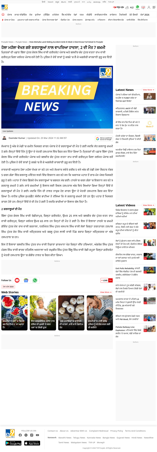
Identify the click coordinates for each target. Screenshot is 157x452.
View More (105, 292)
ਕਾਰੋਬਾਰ (113, 14)
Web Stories (10, 292)
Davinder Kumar (17, 138)
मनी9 (104, 2)
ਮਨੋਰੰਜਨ (55, 14)
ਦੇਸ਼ (30, 14)
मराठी (70, 2)
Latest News (125, 90)
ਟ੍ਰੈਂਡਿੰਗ (46, 14)
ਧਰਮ (82, 14)
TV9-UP (111, 2)
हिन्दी (44, 2)
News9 (50, 2)
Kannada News (94, 437)
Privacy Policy (116, 430)
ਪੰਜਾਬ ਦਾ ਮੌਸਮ (9, 20)
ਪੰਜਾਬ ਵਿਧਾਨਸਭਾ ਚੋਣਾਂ (50, 20)
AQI (132, 7)
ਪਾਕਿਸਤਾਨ (101, 20)
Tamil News (63, 442)
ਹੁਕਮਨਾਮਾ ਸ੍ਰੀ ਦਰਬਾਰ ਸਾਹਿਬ (28, 20)
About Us (64, 430)
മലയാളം (96, 2)
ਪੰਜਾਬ (9, 14)
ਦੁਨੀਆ (38, 14)
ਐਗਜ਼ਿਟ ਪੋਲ (65, 20)
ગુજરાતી (77, 2)
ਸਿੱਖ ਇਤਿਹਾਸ (143, 20)
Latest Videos (125, 205)
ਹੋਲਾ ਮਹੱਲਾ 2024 (8, 287)
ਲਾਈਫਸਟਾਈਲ (101, 14)
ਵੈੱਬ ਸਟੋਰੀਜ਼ (66, 14)
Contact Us (53, 430)
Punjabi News (7, 42)
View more (148, 89)
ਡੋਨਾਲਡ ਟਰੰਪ (90, 20)
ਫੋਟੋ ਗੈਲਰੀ (133, 14)
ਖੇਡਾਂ (75, 14)
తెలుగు (63, 2)
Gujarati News (123, 437)
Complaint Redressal (98, 430)
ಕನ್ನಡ (57, 2)
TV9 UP (92, 442)
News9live (148, 437)
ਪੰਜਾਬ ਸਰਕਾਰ (77, 20)
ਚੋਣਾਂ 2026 (144, 14)
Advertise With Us (78, 430)
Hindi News (137, 437)
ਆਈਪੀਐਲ (131, 20)
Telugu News (79, 437)
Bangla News (109, 437)
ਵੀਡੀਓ (89, 14)
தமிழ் (89, 2)
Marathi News (64, 437)
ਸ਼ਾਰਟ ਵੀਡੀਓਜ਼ (21, 14)
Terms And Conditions (135, 430)
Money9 (100, 442)
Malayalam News (79, 442)
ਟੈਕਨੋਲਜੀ (123, 14)
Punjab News (21, 42)
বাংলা (83, 2)
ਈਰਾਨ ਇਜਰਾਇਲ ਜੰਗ (116, 20)
